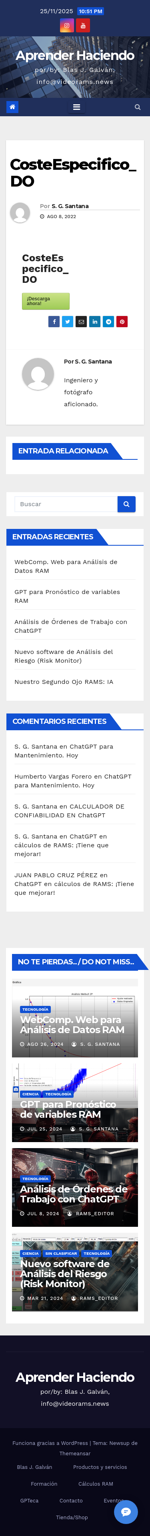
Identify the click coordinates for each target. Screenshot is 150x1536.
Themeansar (75, 1454)
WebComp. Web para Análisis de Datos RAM (72, 1024)
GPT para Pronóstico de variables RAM (68, 1109)
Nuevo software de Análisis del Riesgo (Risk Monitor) (65, 1274)
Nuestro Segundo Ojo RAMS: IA (63, 682)
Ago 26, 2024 (45, 1044)
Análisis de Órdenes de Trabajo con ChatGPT (74, 1194)
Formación (44, 1484)
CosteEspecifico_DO (73, 173)
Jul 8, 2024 (43, 1213)
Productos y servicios (100, 1467)
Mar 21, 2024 (45, 1298)
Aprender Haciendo (75, 55)
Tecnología (35, 1009)
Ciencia (30, 1094)
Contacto (71, 1501)
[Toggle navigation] (76, 107)
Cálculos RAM (95, 1484)
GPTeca (29, 1501)
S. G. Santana (70, 206)
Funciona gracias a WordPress (51, 1443)
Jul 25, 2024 (44, 1129)
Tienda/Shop (72, 1517)
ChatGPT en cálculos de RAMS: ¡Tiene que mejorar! (61, 845)
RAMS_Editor (90, 1213)
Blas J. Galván (34, 1467)
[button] (138, 107)
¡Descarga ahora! (38, 301)
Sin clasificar (61, 1253)
